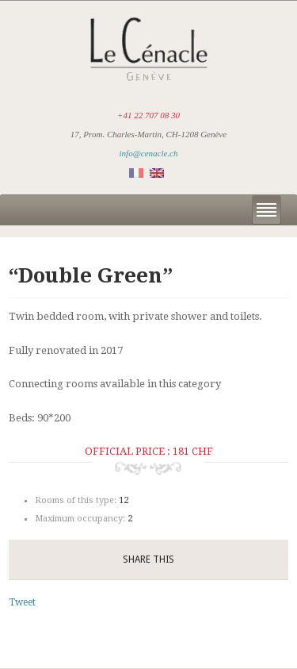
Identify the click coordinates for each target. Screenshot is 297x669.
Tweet (22, 602)
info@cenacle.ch (149, 153)
